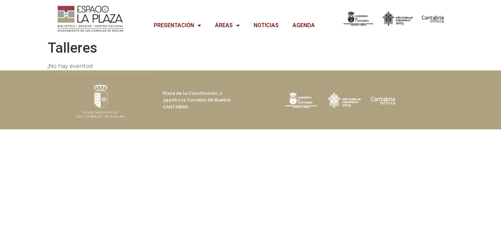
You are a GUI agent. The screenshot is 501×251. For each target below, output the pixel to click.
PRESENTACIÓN (177, 25)
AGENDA (304, 25)
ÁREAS (227, 25)
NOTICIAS (266, 25)
